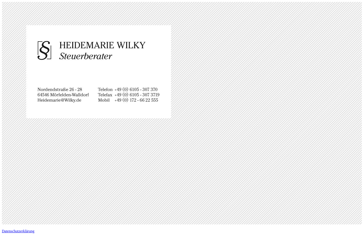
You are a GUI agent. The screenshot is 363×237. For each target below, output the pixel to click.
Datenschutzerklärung (18, 231)
